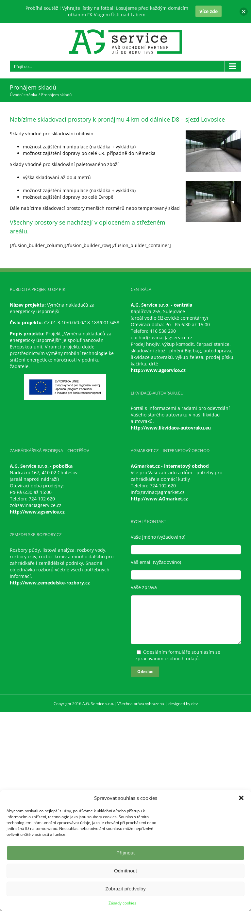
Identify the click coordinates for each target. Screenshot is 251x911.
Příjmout (125, 852)
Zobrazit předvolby (125, 888)
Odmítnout (125, 870)
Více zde (208, 11)
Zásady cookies (122, 903)
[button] (241, 798)
